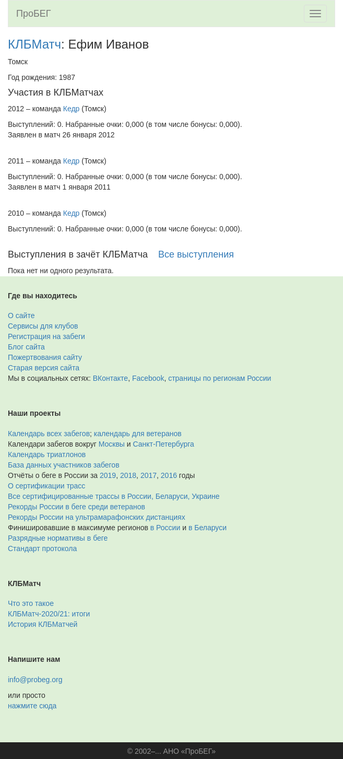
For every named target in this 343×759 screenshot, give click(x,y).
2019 (108, 475)
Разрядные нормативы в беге (58, 538)
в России (165, 527)
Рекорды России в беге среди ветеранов (76, 507)
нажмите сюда (32, 706)
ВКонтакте (110, 378)
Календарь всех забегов (49, 433)
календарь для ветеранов (138, 433)
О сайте (21, 315)
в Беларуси (207, 527)
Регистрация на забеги (46, 336)
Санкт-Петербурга (163, 444)
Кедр (71, 108)
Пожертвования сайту (45, 357)
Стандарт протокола (42, 548)
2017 (148, 475)
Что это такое (31, 603)
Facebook (148, 378)
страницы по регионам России (219, 378)
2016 (169, 475)
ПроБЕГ (33, 13)
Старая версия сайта (43, 368)
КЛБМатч (34, 44)
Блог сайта (26, 347)
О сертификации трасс (46, 486)
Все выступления (196, 254)
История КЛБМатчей (42, 624)
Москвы (112, 444)
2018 (128, 475)
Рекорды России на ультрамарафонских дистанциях (96, 517)
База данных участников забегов (64, 465)
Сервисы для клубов (43, 326)
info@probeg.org (35, 679)
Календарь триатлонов (47, 454)
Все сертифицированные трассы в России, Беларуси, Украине (114, 496)
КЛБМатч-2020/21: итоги (49, 614)
